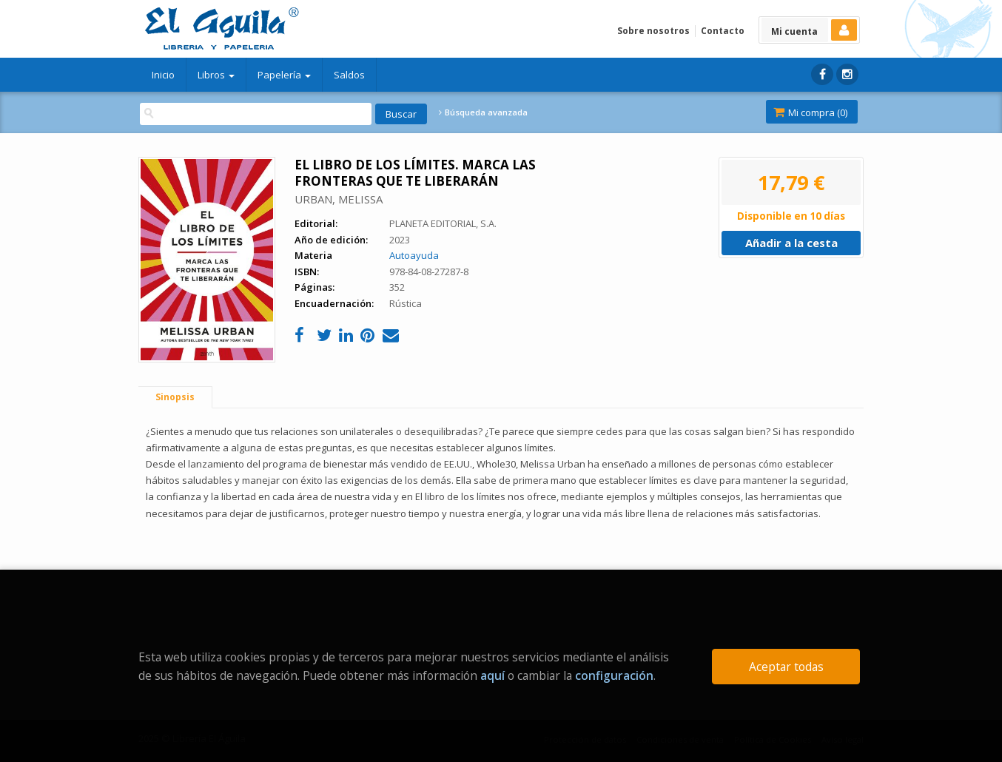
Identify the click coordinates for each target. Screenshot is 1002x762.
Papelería (284, 74)
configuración (614, 675)
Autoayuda (414, 255)
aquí (492, 675)
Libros (216, 74)
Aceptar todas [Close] (786, 666)
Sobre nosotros (653, 30)
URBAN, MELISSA (339, 199)
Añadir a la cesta (791, 242)
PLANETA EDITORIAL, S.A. (443, 223)
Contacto (722, 30)
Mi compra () (810, 112)
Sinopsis (175, 397)
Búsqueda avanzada (483, 112)
